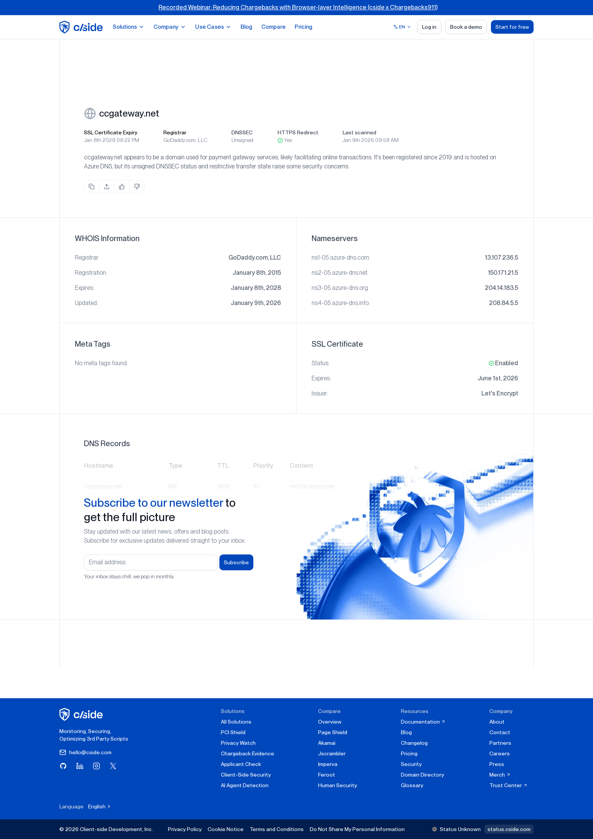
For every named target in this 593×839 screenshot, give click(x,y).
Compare (273, 26)
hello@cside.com (85, 752)
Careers (499, 753)
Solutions (128, 26)
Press (496, 764)
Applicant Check (241, 764)
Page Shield (332, 732)
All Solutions (236, 722)
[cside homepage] (82, 714)
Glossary (412, 785)
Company (170, 26)
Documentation (423, 722)
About (497, 722)
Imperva (327, 764)
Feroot (326, 775)
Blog (246, 26)
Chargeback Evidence (247, 753)
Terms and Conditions (277, 829)
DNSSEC (242, 132)
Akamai (326, 743)
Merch (500, 775)
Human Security (337, 785)
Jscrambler (332, 753)
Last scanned (359, 132)
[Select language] (402, 27)
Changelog (414, 743)
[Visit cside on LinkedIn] (80, 766)
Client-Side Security (246, 775)
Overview (330, 722)
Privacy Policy (185, 829)
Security (411, 764)
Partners (500, 743)
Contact (499, 732)
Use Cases (213, 26)
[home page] (82, 27)
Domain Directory (422, 775)
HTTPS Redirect (298, 132)
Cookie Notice (226, 829)
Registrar (174, 132)
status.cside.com (509, 829)
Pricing (303, 26)
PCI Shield (233, 732)
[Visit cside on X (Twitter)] (113, 766)
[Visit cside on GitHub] (63, 766)
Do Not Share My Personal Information (357, 829)
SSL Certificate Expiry (110, 132)
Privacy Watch (238, 743)
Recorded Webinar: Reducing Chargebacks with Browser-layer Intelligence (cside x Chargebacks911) (298, 7)
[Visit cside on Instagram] (96, 766)
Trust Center (508, 785)
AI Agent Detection (245, 785)
